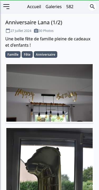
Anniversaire (45, 54)
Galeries (54, 7)
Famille (12, 54)
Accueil (34, 7)
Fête (27, 54)
